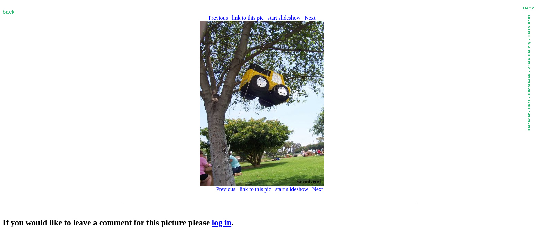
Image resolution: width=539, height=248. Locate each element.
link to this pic (248, 18)
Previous (218, 18)
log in (221, 222)
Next (310, 18)
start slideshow (284, 18)
